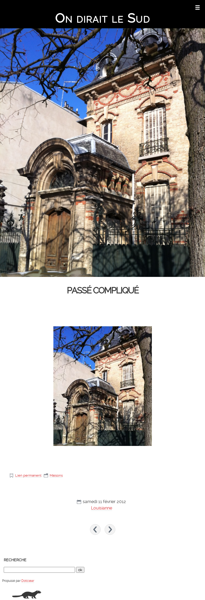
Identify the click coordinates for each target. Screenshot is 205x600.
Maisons (56, 475)
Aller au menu (158, 7)
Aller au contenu (131, 7)
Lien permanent (28, 475)
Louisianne (101, 508)
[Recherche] (39, 570)
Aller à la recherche (186, 7)
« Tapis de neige (95, 529)
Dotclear (27, 581)
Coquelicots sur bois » (110, 529)
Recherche (15, 560)
